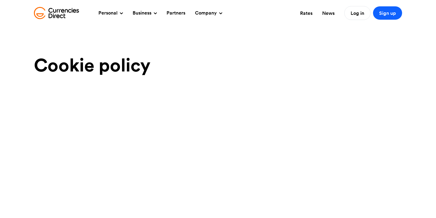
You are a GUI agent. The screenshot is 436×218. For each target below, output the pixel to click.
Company (208, 13)
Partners (176, 13)
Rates (306, 13)
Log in (357, 13)
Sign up (387, 13)
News (328, 13)
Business (145, 13)
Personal (110, 13)
